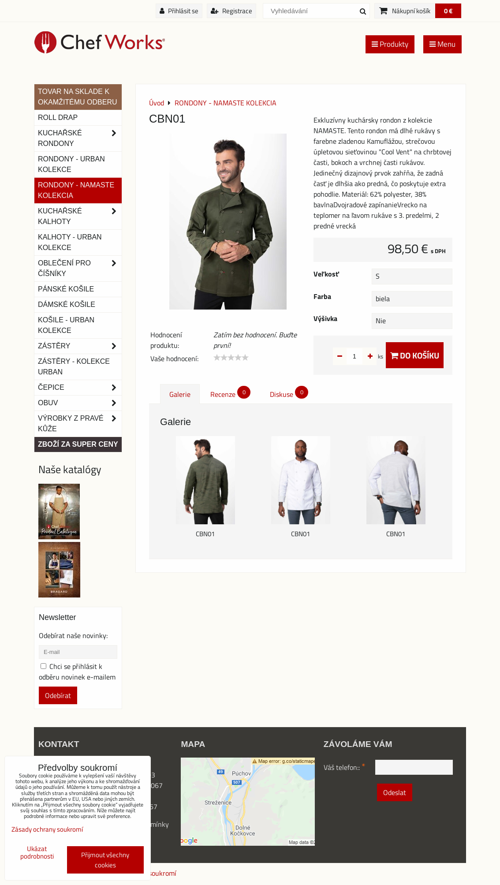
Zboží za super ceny (78, 444)
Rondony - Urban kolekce (71, 164)
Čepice (80, 387)
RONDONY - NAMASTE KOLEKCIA (76, 190)
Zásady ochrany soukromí (47, 829)
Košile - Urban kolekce (66, 325)
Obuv (80, 403)
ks (366, 356)
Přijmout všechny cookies (105, 860)
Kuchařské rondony (80, 138)
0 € (448, 11)
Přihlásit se (179, 11)
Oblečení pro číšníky (80, 268)
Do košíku (414, 355)
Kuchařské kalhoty (80, 216)
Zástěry (80, 346)
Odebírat (58, 695)
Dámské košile (66, 304)
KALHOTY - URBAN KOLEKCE (70, 242)
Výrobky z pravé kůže (80, 424)
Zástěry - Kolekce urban (74, 367)
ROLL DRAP (58, 117)
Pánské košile (66, 289)
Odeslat (394, 792)
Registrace (231, 11)
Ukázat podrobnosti (37, 852)
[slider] (231, 357)
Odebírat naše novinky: (73, 635)
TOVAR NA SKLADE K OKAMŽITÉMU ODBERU (77, 97)
